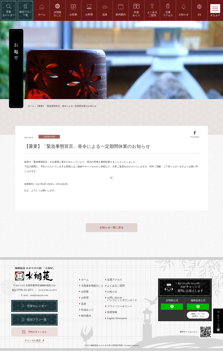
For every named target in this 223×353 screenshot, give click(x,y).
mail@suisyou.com (39, 297)
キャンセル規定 (33, 342)
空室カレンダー (37, 307)
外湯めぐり (87, 311)
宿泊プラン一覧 (37, 321)
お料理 (85, 299)
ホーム (31, 106)
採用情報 (112, 314)
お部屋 (85, 293)
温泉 (83, 305)
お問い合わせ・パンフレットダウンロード (122, 300)
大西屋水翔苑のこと (92, 287)
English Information (117, 320)
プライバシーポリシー (119, 308)
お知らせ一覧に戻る (111, 229)
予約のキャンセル (37, 334)
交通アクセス (114, 281)
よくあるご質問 (116, 287)
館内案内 (86, 317)
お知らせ (112, 293)
